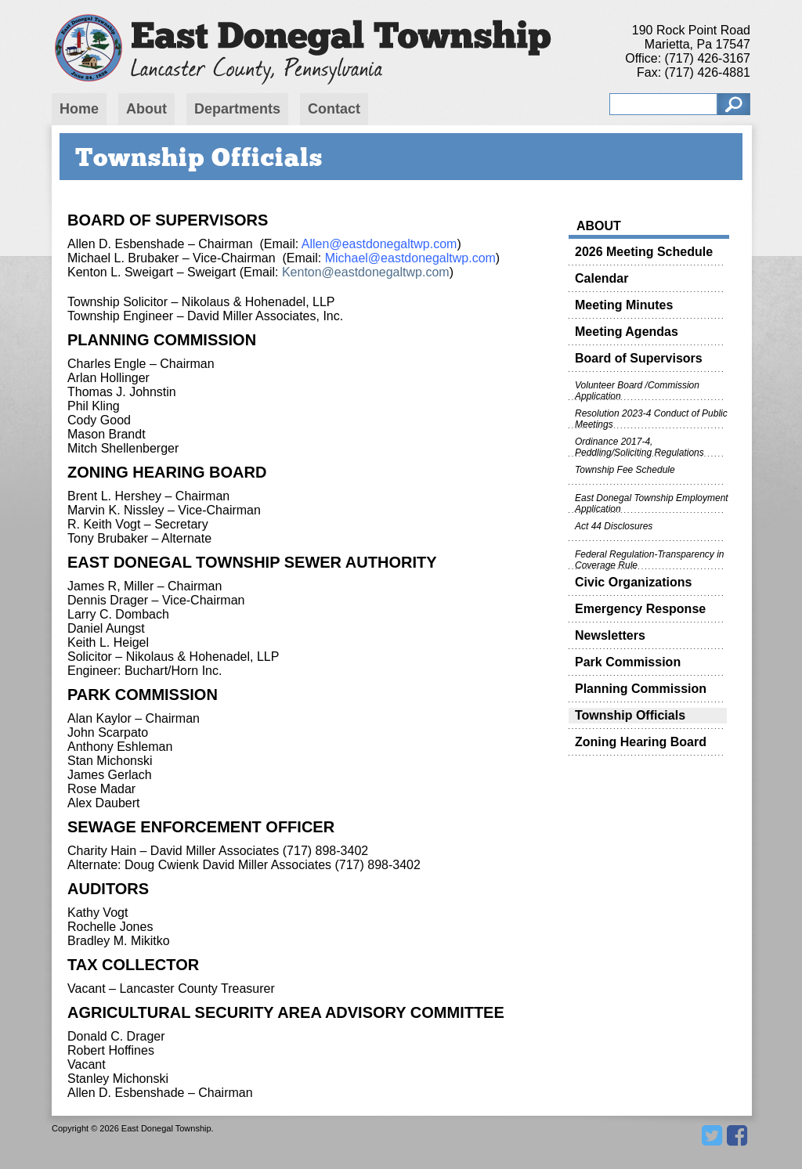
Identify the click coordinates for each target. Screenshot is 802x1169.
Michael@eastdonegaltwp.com (410, 258)
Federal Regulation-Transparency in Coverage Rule (649, 559)
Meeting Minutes (624, 305)
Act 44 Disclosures (613, 526)
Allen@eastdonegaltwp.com (379, 244)
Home (79, 109)
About (146, 109)
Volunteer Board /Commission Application (637, 390)
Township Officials (630, 715)
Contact (334, 109)
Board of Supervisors (639, 358)
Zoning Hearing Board (640, 742)
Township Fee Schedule (625, 469)
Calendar (601, 278)
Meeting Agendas (626, 331)
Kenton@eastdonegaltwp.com (366, 272)
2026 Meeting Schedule (644, 251)
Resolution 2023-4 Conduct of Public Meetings (651, 418)
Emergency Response (640, 608)
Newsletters (610, 635)
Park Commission (628, 662)
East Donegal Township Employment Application (651, 502)
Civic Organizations (633, 582)
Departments (237, 109)
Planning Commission (640, 688)
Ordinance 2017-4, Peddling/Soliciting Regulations (639, 446)
